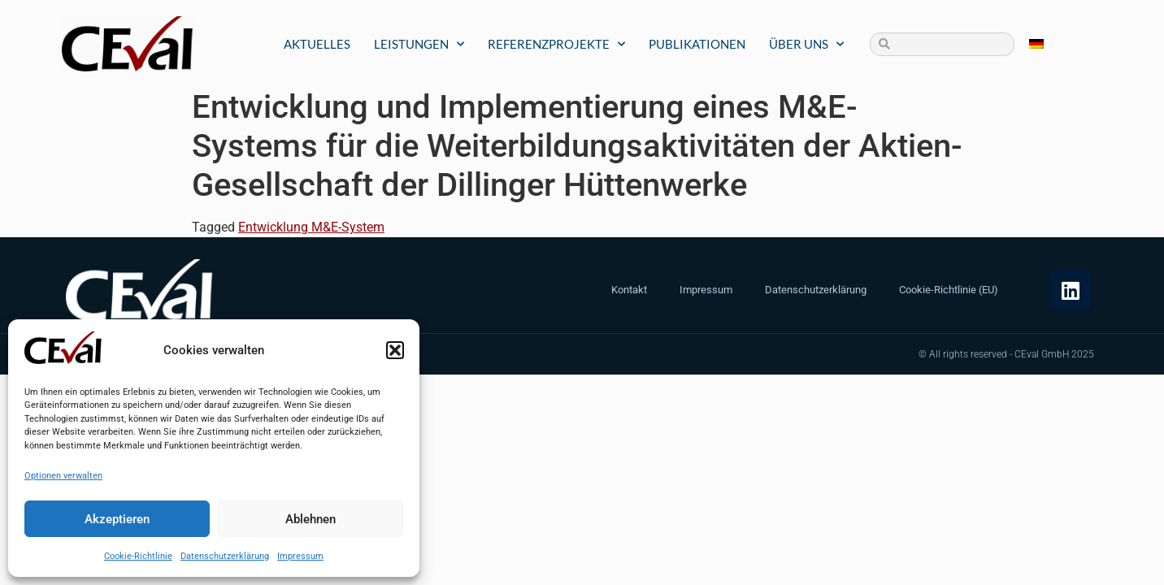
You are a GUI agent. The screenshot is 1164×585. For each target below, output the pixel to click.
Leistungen (419, 44)
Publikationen (697, 44)
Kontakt (629, 290)
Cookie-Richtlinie (138, 556)
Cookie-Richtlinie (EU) (948, 290)
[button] (395, 350)
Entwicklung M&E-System (311, 227)
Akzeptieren (117, 519)
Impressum (300, 556)
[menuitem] (1036, 44)
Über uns (806, 44)
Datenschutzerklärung (224, 556)
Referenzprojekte (556, 44)
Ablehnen (310, 519)
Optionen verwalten (63, 475)
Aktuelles (317, 44)
